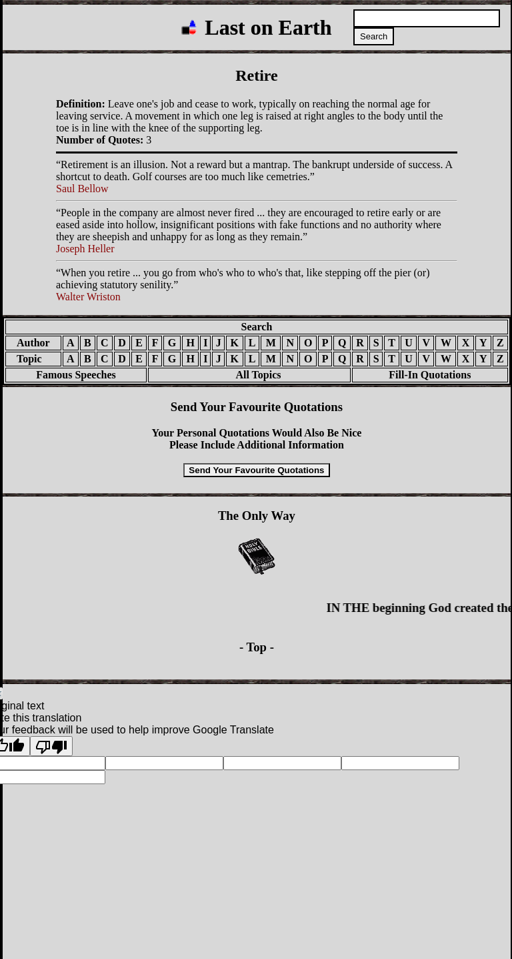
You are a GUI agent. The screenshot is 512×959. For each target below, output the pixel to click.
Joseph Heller (85, 248)
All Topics (249, 374)
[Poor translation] (51, 746)
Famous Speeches (76, 374)
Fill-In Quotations (430, 374)
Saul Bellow (82, 188)
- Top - (256, 647)
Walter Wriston (88, 296)
